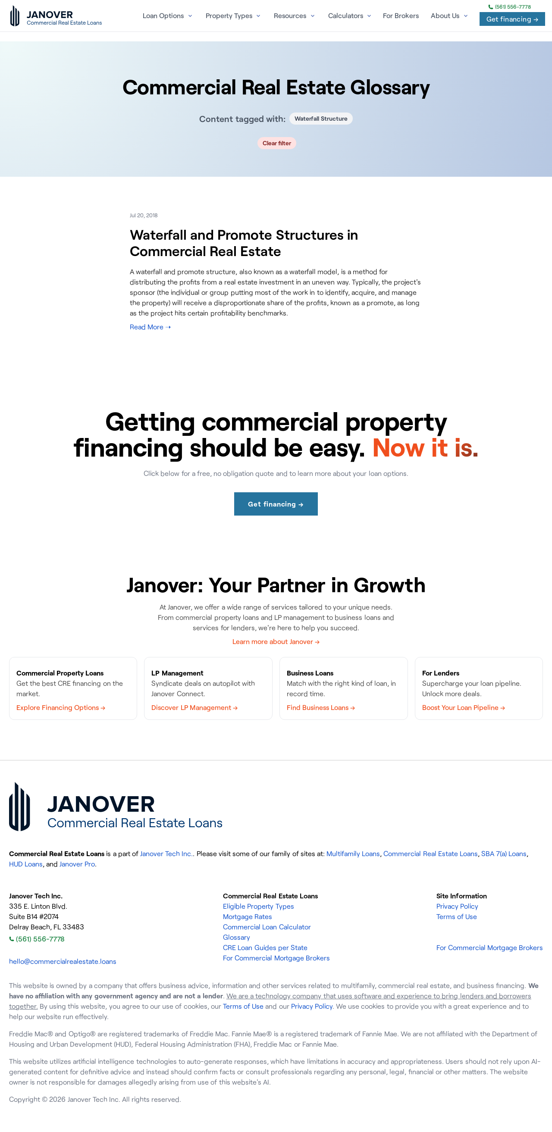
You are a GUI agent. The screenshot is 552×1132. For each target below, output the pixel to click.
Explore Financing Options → (60, 707)
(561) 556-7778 (509, 6)
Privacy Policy (457, 906)
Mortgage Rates (247, 916)
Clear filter (277, 143)
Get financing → (512, 19)
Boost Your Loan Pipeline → (463, 707)
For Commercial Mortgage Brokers (276, 958)
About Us (445, 15)
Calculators (345, 15)
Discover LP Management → (194, 707)
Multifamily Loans (353, 853)
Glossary (236, 937)
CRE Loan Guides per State (265, 947)
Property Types (229, 15)
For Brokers (401, 15)
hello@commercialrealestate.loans (62, 961)
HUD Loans (26, 864)
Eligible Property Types (258, 906)
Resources (290, 15)
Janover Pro (77, 864)
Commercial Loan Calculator (266, 927)
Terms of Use (456, 916)
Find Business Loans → (321, 707)
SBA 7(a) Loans (504, 853)
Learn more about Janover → (276, 641)
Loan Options (163, 15)
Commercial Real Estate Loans (430, 853)
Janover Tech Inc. (166, 853)
